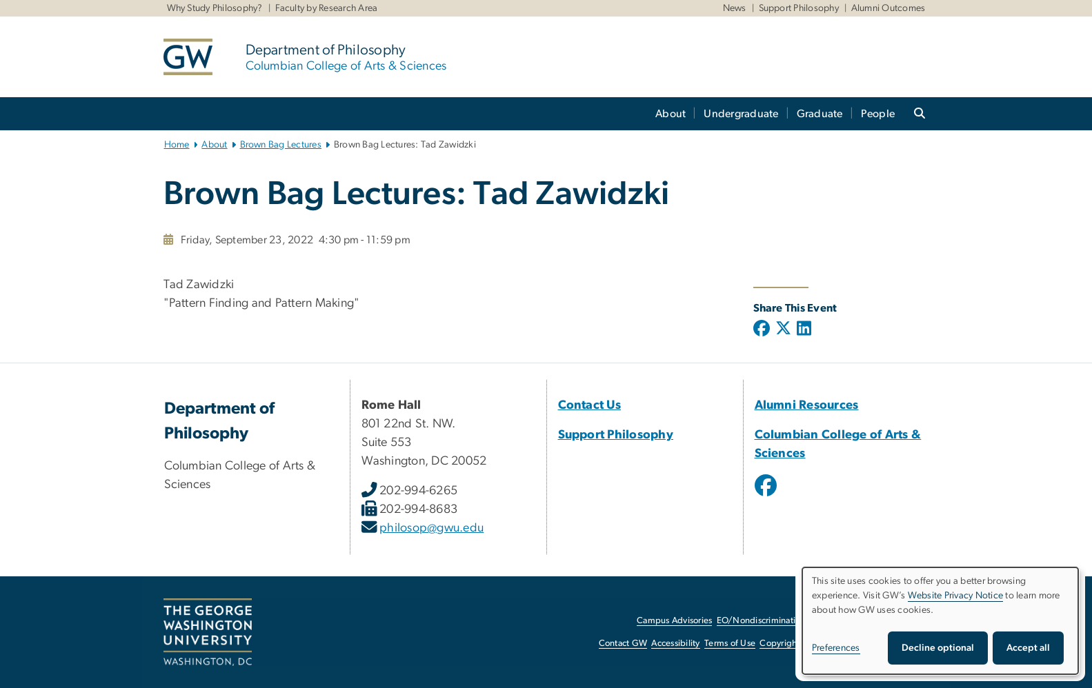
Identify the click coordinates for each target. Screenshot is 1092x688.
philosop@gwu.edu (431, 528)
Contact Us (590, 405)
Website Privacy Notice (956, 595)
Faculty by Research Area (326, 8)
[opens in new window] (767, 495)
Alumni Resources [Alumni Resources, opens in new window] (807, 405)
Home (177, 145)
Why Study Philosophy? (215, 8)
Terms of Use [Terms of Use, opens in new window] (729, 643)
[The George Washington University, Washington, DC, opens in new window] (207, 632)
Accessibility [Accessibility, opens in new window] (675, 643)
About (670, 113)
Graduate (820, 113)
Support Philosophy (799, 8)
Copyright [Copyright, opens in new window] (780, 643)
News (734, 8)
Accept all (1028, 648)
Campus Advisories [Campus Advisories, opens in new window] (674, 620)
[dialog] (940, 620)
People (878, 113)
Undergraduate (741, 113)
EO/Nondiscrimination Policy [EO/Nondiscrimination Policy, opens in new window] (774, 620)
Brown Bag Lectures (281, 145)
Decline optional (938, 648)
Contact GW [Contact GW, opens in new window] (623, 643)
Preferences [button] (836, 648)
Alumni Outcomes (888, 8)
